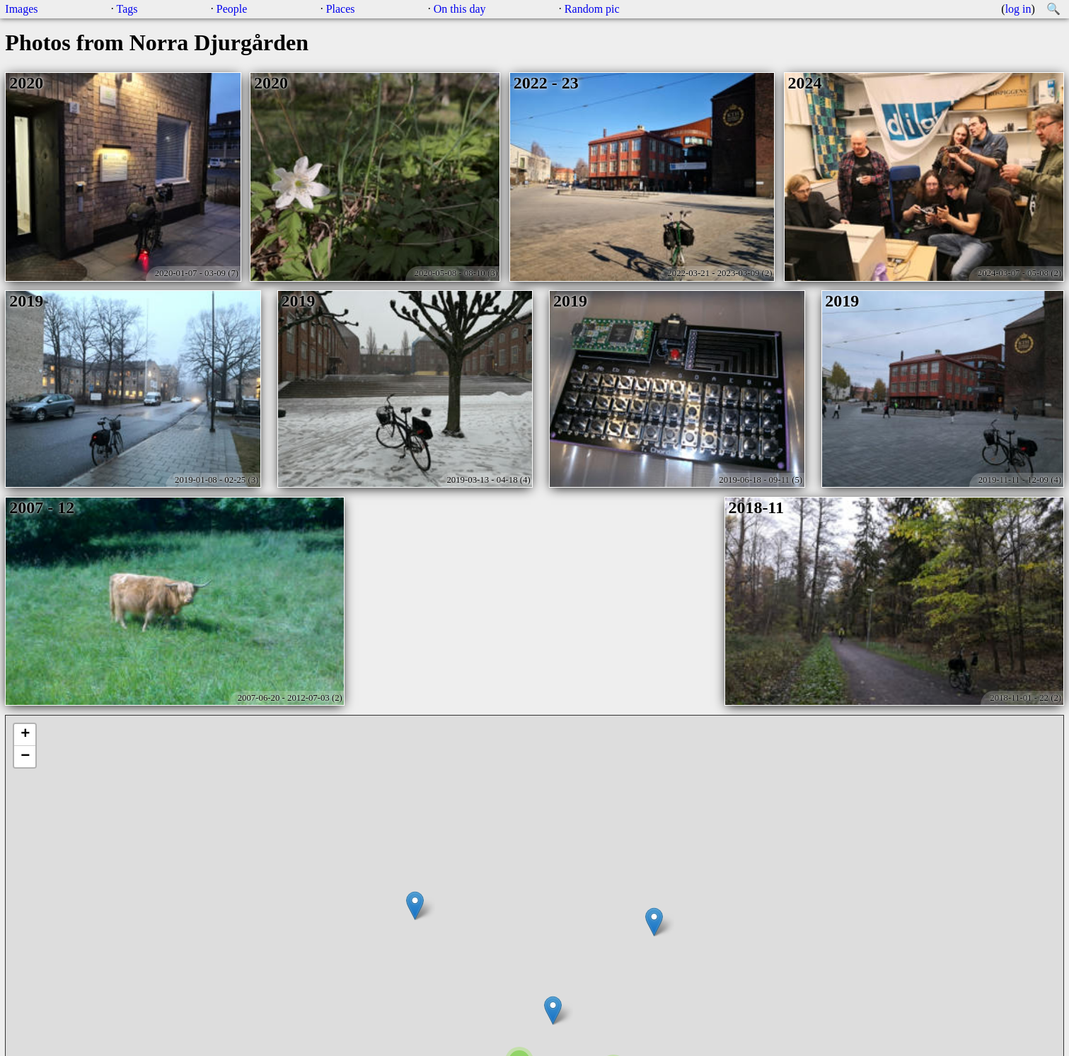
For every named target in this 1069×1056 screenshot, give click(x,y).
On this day (460, 9)
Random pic (592, 9)
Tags (127, 9)
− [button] (25, 756)
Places (340, 9)
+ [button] (25, 734)
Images (21, 9)
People (232, 9)
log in (1018, 9)
